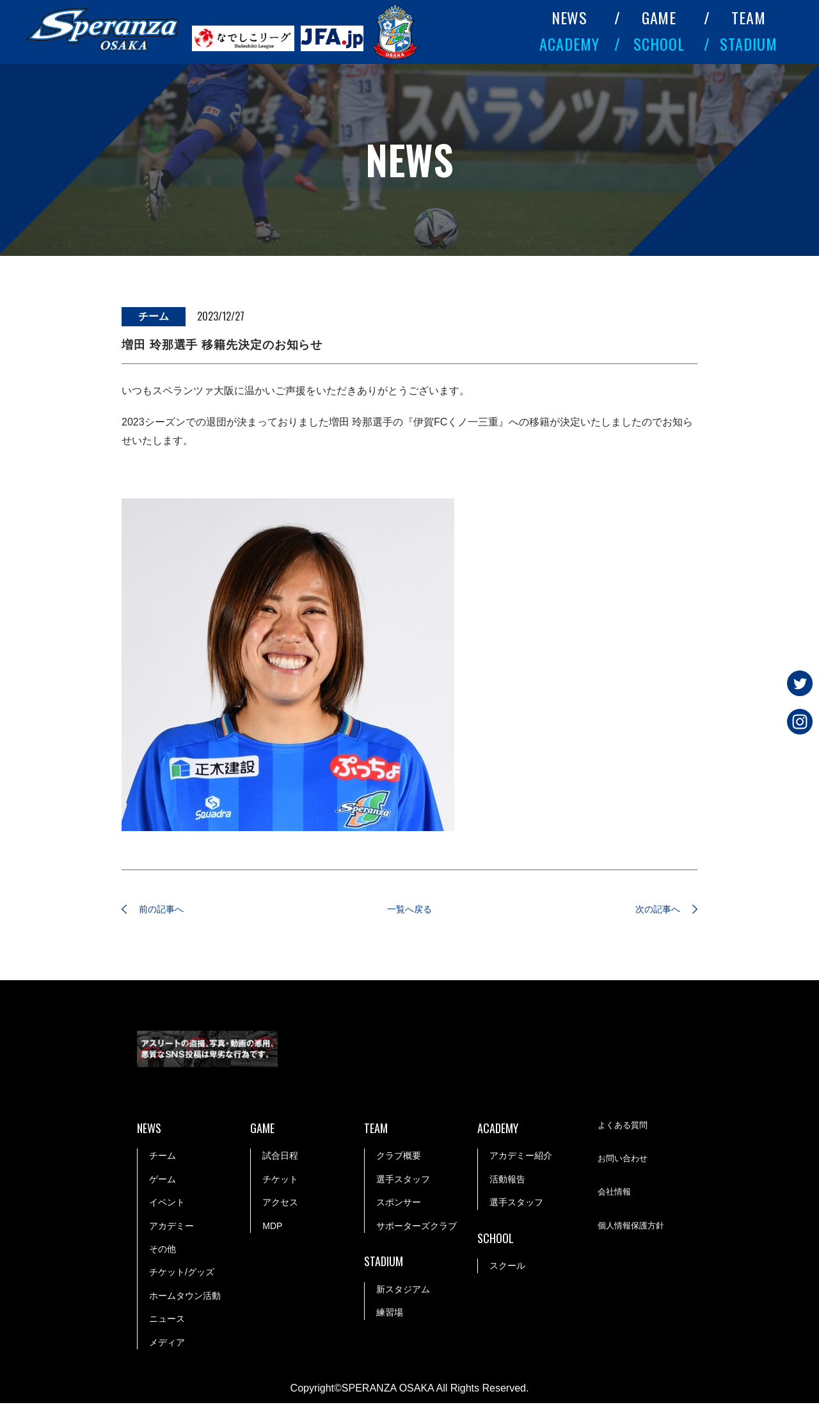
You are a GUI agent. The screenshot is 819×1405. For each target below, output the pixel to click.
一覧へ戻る (409, 910)
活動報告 (507, 1181)
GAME (659, 17)
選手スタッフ (403, 1181)
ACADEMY (569, 43)
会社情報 (615, 1194)
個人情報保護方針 (633, 1228)
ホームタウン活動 (185, 1297)
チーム (162, 1157)
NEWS (570, 17)
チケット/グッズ (181, 1274)
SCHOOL (659, 43)
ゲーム (162, 1181)
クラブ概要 (398, 1157)
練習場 (389, 1314)
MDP (272, 1228)
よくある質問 (624, 1128)
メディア (167, 1344)
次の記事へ (649, 910)
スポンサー (398, 1204)
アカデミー (171, 1228)
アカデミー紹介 (520, 1157)
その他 (162, 1251)
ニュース (167, 1320)
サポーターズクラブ (416, 1228)
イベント (167, 1204)
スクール (507, 1267)
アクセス (280, 1204)
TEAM (748, 17)
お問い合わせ (624, 1161)
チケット (280, 1181)
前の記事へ (169, 910)
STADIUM (748, 43)
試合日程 (280, 1157)
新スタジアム (403, 1291)
